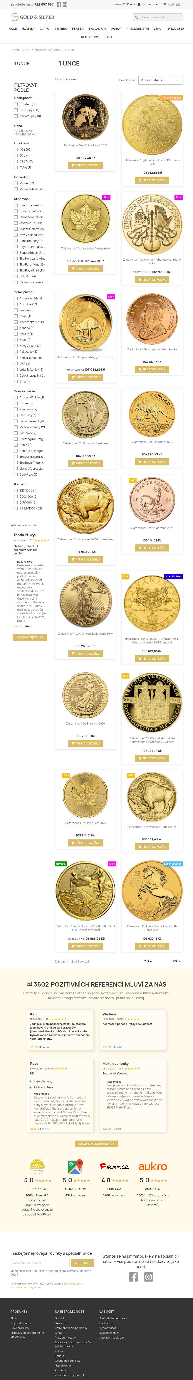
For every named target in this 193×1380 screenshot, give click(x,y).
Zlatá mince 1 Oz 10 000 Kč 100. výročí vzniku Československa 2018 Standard (152, 640)
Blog (107, 37)
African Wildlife (32, 397)
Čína (25, 381)
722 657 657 (44, 4)
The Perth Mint (32, 264)
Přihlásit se (106, 1323)
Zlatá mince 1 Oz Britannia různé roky (85, 443)
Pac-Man (28, 433)
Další (176, 961)
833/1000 (28, 491)
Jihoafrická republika (33, 322)
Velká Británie (31, 370)
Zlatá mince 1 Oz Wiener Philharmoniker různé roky (152, 261)
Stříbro (61, 29)
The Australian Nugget (33, 457)
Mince (27, 183)
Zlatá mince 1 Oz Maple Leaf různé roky (85, 248)
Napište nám (63, 1365)
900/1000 (29, 497)
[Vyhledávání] (157, 17)
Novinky (28, 29)
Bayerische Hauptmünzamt (33, 211)
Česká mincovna (33, 282)
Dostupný (29, 110)
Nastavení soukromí (111, 1337)
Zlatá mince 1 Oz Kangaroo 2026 (152, 442)
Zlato (45, 29)
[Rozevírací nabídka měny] (130, 4)
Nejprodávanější (21, 1323)
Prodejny (61, 1370)
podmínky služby (32, 1287)
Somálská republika (33, 358)
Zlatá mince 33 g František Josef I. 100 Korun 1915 (152, 162)
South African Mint (33, 253)
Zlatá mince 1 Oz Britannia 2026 (85, 723)
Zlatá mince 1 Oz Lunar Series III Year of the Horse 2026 (152, 928)
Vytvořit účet (107, 1328)
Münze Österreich (33, 229)
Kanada (27, 328)
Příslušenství (137, 29)
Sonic (25, 445)
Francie (27, 310)
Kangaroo (29, 409)
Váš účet (106, 1311)
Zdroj (18, 626)
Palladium (97, 29)
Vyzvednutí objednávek (70, 1375)
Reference (90, 37)
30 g (25, 155)
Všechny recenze (30, 637)
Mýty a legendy (32, 427)
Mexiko (26, 334)
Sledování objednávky (113, 1318)
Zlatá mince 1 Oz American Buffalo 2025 (152, 827)
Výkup (158, 29)
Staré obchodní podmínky (71, 1328)
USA (25, 364)
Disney (26, 403)
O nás (58, 1332)
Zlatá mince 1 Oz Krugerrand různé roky (152, 349)
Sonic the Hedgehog (33, 451)
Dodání (59, 1318)
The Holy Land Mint (33, 259)
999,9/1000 (31, 508)
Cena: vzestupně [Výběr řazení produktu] (160, 80)
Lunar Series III (32, 421)
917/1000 (28, 502)
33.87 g (26, 161)
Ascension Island (33, 298)
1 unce (22, 63)
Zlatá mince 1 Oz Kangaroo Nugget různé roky (85, 357)
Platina (78, 29)
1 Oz (26, 150)
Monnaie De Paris (33, 223)
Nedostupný (30, 116)
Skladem (29, 104)
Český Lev (28, 475)
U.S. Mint (28, 276)
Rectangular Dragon (33, 439)
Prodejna (176, 29)
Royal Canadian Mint (33, 247)
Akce (13, 29)
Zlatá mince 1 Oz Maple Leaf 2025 (85, 823)
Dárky (116, 29)
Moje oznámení (109, 1332)
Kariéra (59, 1356)
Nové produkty (20, 1328)
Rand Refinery (31, 241)
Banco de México (33, 205)
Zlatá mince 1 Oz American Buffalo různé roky (85, 539)
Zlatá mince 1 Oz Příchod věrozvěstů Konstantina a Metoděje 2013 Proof (152, 740)
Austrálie (28, 304)
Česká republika (33, 376)
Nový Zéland (30, 346)
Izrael (25, 316)
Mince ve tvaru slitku (33, 189)
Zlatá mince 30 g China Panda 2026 (85, 145)
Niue (25, 340)
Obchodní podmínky (67, 1360)
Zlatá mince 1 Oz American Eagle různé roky (85, 633)
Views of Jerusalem (33, 469)
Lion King (28, 415)
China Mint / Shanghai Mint (33, 217)
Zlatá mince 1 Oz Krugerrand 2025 (152, 528)
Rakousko (28, 352)
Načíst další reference (96, 1144)
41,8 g (25, 167)
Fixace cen (61, 1323)
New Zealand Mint (33, 235)
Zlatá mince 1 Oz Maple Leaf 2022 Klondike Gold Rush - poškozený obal (85, 928)
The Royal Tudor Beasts (33, 463)
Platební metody (65, 1337)
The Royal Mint (32, 270)
